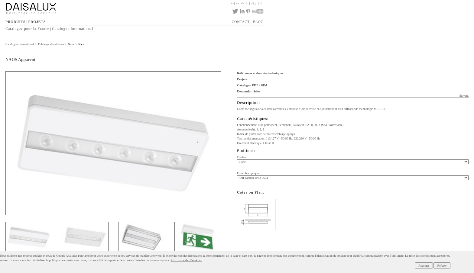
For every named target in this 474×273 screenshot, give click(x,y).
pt (256, 3)
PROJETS (37, 22)
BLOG (258, 22)
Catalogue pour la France (27, 29)
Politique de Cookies (186, 260)
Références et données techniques (260, 73)
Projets (242, 79)
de (242, 3)
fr (247, 3)
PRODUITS (15, 22)
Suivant (464, 95)
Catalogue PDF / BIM (252, 85)
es (232, 3)
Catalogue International (72, 29)
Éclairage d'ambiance (51, 44)
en (237, 3)
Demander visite (248, 91)
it (252, 3)
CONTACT (241, 22)
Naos (71, 44)
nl (261, 3)
